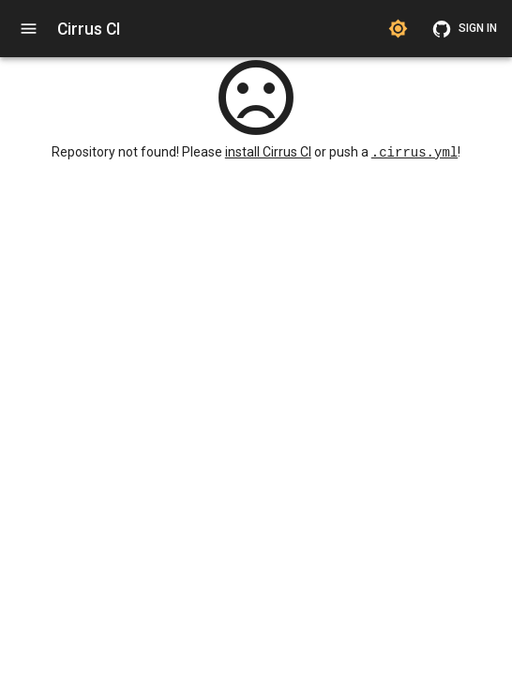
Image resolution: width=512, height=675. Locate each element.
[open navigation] (29, 29)
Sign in (466, 28)
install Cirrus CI (268, 152)
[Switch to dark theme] (398, 29)
